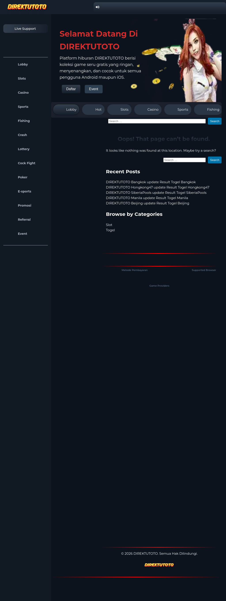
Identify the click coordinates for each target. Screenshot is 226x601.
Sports (17, 106)
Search (214, 121)
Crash (16, 134)
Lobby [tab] (66, 109)
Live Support (21, 28)
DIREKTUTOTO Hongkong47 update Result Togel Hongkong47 (157, 187)
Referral (18, 219)
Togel (110, 230)
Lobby (17, 64)
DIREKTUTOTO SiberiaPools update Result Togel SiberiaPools (156, 192)
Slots (16, 78)
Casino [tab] (147, 109)
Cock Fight (20, 163)
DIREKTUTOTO (146, 553)
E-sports (18, 191)
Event (16, 233)
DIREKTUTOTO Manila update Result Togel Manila (147, 198)
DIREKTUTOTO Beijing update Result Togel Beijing (147, 203)
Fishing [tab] (208, 109)
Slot (109, 225)
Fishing (18, 120)
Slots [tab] (119, 109)
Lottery (18, 149)
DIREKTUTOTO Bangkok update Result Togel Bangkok (151, 182)
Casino (17, 92)
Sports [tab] (177, 109)
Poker (16, 177)
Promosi (18, 205)
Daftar (71, 89)
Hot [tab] (93, 109)
